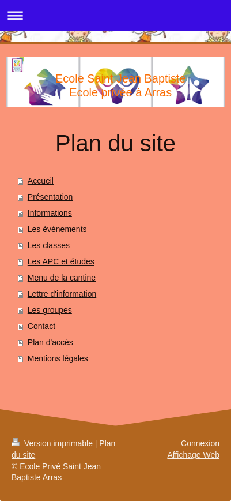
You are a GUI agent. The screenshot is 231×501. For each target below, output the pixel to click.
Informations (50, 213)
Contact (41, 326)
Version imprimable (53, 443)
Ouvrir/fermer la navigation (115, 15)
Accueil (41, 180)
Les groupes (50, 310)
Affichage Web (193, 454)
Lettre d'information (62, 293)
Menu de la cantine (62, 277)
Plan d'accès (50, 342)
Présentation (50, 196)
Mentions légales (58, 358)
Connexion (200, 443)
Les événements (57, 229)
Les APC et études (61, 261)
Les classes (49, 245)
